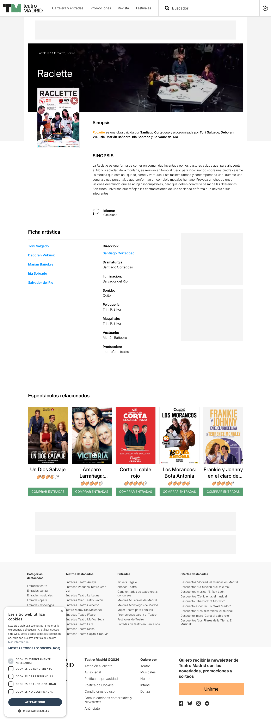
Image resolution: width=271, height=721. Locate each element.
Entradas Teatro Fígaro (81, 614)
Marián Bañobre (40, 264)
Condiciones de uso (100, 691)
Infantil (145, 685)
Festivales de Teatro (130, 619)
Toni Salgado (38, 246)
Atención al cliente (98, 666)
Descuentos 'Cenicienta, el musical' (204, 596)
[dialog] (35, 662)
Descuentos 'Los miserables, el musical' (206, 611)
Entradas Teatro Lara (79, 624)
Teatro (71, 53)
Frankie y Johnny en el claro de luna (223, 475)
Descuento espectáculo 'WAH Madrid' (205, 606)
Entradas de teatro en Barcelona (138, 624)
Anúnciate (92, 708)
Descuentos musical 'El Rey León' (202, 591)
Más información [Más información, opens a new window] (18, 642)
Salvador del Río (40, 282)
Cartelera (43, 53)
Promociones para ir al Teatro (136, 614)
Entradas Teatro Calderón (82, 605)
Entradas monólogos (40, 605)
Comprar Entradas (47, 492)
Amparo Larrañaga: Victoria (92, 475)
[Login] (265, 8)
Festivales (143, 8)
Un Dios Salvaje (48, 469)
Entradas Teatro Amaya (81, 582)
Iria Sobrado (37, 273)
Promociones (101, 8)
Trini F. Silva (112, 309)
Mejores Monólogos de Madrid (137, 605)
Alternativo (58, 53)
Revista (123, 8)
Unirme (211, 689)
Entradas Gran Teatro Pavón (84, 600)
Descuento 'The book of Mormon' (202, 601)
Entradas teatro (37, 586)
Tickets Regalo (127, 582)
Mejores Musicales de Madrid (137, 600)
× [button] (61, 611)
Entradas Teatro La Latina (82, 595)
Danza (145, 691)
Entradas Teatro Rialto (80, 629)
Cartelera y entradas (67, 8)
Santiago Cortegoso (119, 253)
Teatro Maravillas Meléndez (84, 610)
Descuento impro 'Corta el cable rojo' (205, 615)
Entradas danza (37, 590)
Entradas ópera (37, 600)
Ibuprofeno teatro (116, 352)
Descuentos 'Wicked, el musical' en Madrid (209, 582)
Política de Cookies (99, 685)
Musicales (148, 672)
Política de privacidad (101, 679)
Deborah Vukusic (42, 255)
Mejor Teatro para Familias (135, 610)
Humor (145, 679)
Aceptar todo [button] (35, 702)
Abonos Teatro (127, 587)
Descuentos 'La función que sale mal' (205, 587)
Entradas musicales (40, 595)
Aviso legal (93, 672)
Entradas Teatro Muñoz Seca (85, 619)
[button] (35, 650)
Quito (107, 295)
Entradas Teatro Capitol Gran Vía (87, 634)
